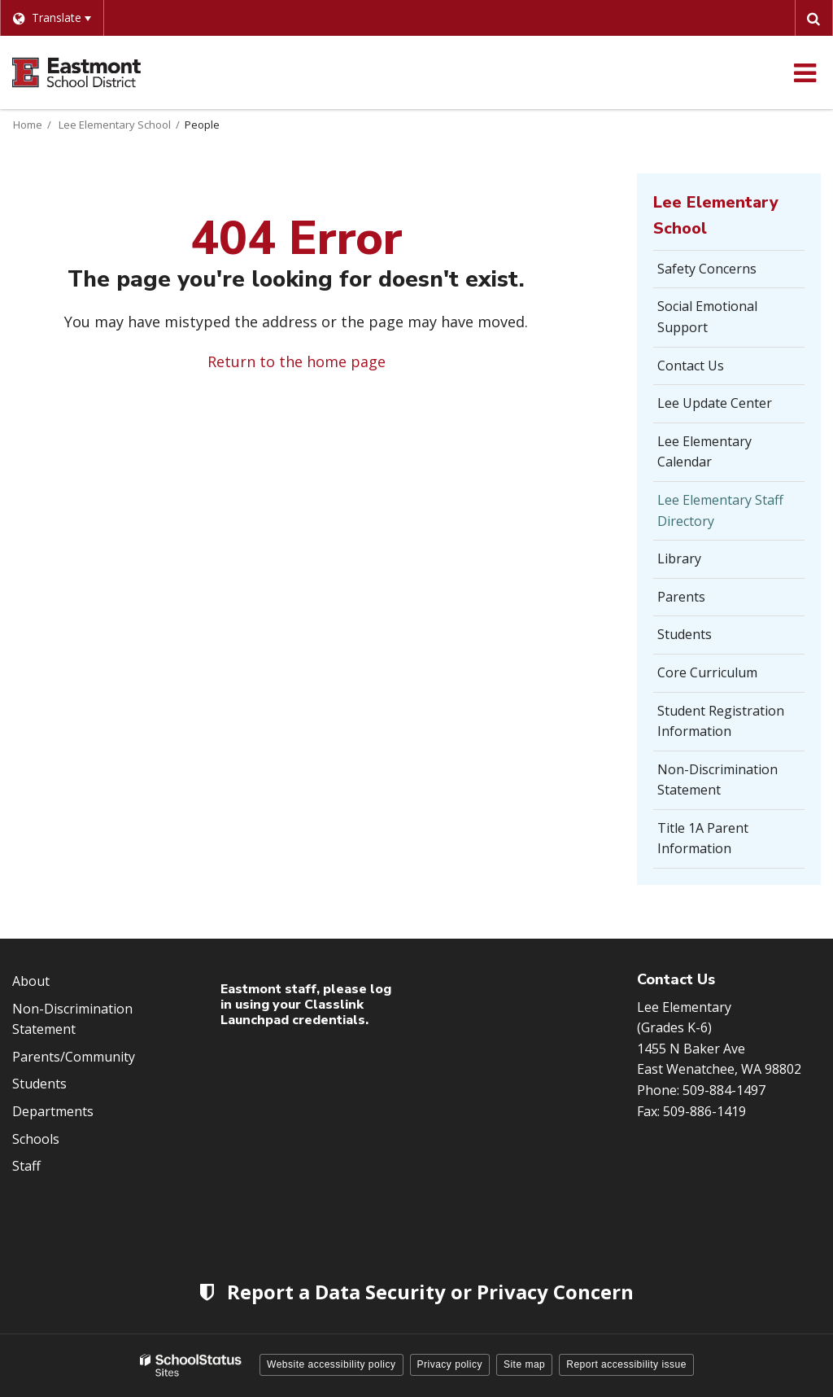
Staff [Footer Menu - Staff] (26, 1166)
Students (684, 634)
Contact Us (690, 365)
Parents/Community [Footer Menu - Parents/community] (73, 1057)
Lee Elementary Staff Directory (720, 510)
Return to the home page (296, 361)
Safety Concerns (731, 273)
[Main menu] (804, 72)
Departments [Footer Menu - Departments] (53, 1111)
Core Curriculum (707, 672)
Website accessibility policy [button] (331, 1364)
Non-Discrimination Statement (717, 779)
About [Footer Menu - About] (31, 981)
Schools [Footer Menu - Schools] (35, 1139)
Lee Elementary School (115, 124)
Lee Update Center (714, 403)
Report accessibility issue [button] (626, 1364)
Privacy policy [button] (449, 1364)
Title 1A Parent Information (702, 838)
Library (679, 558)
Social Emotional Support (707, 316)
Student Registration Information (720, 721)
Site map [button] (524, 1364)
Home (27, 124)
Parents (681, 597)
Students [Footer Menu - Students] (39, 1084)
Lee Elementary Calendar (704, 451)
